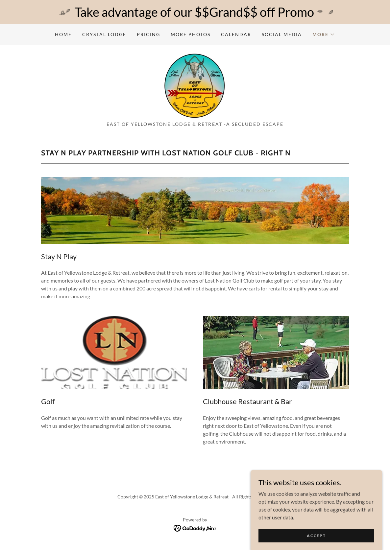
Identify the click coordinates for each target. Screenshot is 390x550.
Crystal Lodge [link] (104, 34)
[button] (323, 34)
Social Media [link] (282, 34)
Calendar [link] (236, 34)
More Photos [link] (190, 34)
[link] (195, 85)
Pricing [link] (148, 34)
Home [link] (63, 34)
